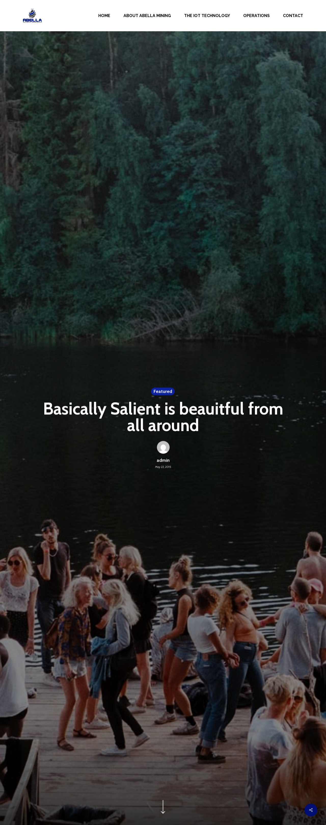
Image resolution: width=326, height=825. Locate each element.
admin (163, 461)
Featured (163, 392)
